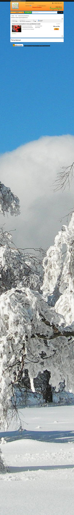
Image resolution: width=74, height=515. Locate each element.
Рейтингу (23, 21)
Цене (21, 21)
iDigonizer (36, 45)
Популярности (28, 21)
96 (16, 21)
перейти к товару (56, 29)
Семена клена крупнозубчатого (23, 15)
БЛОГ (28, 12)
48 (15, 21)
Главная (12, 15)
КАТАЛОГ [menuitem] (19, 12)
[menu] (17, 12)
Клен (16, 15)
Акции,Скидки (37, 7)
